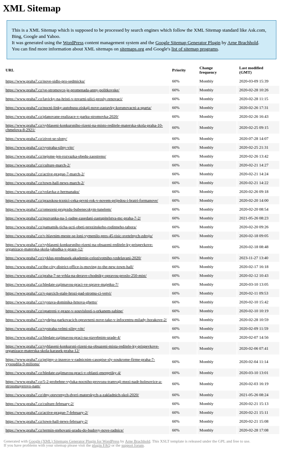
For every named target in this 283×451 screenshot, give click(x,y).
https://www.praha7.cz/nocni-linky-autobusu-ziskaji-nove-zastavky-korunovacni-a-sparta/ (78, 107)
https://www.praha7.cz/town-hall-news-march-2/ (45, 182)
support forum (132, 445)
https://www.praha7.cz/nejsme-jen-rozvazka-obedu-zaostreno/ (56, 156)
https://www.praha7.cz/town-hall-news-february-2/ (47, 421)
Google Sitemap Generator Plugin (188, 42)
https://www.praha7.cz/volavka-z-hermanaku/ (43, 191)
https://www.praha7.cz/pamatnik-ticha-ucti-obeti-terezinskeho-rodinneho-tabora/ (71, 227)
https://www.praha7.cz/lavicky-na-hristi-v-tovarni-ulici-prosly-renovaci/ (64, 98)
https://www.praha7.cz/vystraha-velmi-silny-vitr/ (45, 328)
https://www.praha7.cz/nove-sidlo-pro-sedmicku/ (45, 81)
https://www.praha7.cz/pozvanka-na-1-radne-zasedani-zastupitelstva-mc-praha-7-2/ (73, 218)
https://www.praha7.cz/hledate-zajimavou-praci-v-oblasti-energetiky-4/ (63, 372)
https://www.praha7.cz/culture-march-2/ (38, 165)
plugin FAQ (101, 445)
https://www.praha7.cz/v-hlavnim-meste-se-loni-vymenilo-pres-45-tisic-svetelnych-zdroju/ (79, 235)
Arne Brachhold (242, 42)
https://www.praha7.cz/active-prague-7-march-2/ (45, 174)
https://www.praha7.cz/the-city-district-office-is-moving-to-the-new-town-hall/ (69, 266)
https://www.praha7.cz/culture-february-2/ (40, 403)
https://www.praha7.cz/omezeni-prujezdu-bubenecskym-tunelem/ (59, 209)
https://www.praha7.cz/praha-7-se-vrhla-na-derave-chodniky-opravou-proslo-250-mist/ (76, 275)
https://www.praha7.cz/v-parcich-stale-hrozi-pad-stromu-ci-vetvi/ (59, 293)
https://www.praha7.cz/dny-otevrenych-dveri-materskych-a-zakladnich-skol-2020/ (72, 394)
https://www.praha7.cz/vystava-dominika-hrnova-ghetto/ (51, 302)
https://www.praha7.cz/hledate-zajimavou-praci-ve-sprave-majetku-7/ (62, 284)
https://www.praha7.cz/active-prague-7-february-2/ (47, 412)
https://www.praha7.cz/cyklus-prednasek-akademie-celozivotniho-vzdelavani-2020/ (73, 258)
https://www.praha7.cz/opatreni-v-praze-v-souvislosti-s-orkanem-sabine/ (64, 311)
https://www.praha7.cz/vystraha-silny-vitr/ (40, 147)
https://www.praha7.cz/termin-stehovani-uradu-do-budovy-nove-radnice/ (65, 430)
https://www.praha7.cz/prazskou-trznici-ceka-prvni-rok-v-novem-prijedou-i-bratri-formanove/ (82, 200)
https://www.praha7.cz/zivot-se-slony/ (36, 138)
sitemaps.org (132, 49)
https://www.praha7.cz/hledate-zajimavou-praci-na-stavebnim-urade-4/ (63, 337)
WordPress (73, 42)
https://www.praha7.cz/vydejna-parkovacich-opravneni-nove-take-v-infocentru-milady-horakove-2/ (86, 319)
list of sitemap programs (194, 49)
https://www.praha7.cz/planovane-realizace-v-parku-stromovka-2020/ (62, 116)
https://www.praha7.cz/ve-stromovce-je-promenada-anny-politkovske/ (62, 90)
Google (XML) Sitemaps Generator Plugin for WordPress (74, 441)
